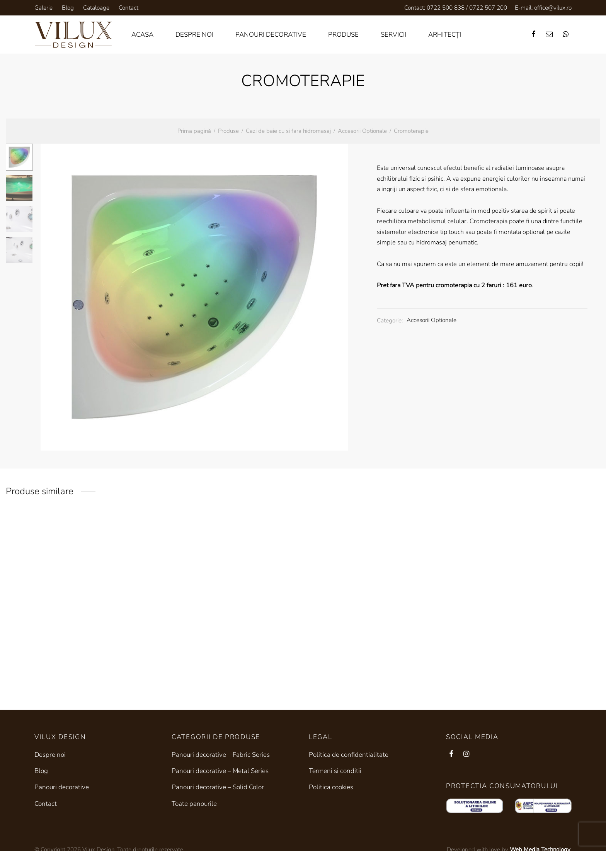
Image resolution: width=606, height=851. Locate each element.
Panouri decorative (270, 34)
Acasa (142, 34)
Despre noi (194, 34)
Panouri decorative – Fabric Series (221, 754)
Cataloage (96, 8)
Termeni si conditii (335, 770)
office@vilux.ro (553, 8)
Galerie (43, 8)
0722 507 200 (488, 8)
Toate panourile (194, 803)
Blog (68, 8)
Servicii (393, 34)
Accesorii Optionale (362, 131)
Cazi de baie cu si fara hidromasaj (288, 131)
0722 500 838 (446, 8)
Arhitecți (444, 34)
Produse (343, 34)
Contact (128, 8)
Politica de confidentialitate (348, 754)
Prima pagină (194, 131)
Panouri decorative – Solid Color (218, 787)
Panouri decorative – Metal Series (220, 770)
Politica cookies (331, 787)
